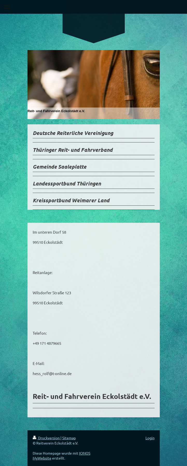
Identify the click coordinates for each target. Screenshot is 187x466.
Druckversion (46, 437)
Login (150, 437)
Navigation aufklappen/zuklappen (93, 6)
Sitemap (69, 437)
